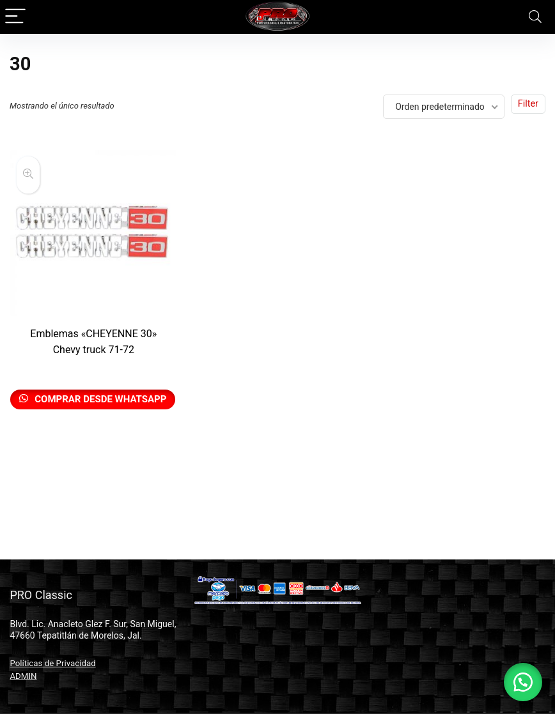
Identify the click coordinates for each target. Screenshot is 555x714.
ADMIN (23, 676)
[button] (523, 682)
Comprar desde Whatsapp (100, 399)
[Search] (535, 17)
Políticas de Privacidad (52, 663)
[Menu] (15, 17)
